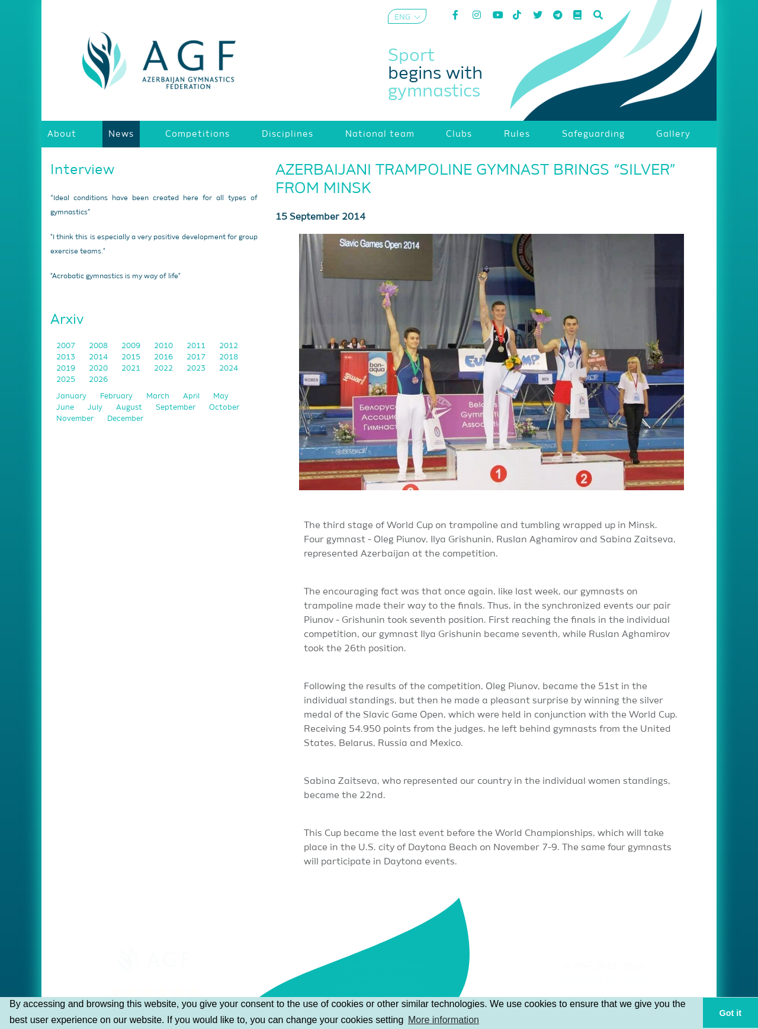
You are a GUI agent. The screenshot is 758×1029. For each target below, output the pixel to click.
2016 (164, 357)
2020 (99, 368)
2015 (131, 357)
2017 (197, 357)
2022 (164, 368)
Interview (82, 170)
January (72, 396)
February (117, 396)
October (224, 407)
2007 (66, 346)
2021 (131, 368)
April (192, 396)
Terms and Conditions (604, 981)
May (221, 396)
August (130, 407)
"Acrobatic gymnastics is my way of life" (115, 276)
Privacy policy (604, 996)
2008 (99, 346)
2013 (66, 357)
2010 (164, 346)
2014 (99, 357)
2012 (228, 346)
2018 (228, 357)
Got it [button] (731, 1013)
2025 (66, 380)
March (158, 396)
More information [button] (443, 1020)
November (75, 419)
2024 (228, 368)
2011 (197, 346)
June (66, 407)
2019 (66, 368)
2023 (197, 368)
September (176, 407)
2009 (131, 346)
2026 (98, 380)
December (125, 419)
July (96, 407)
